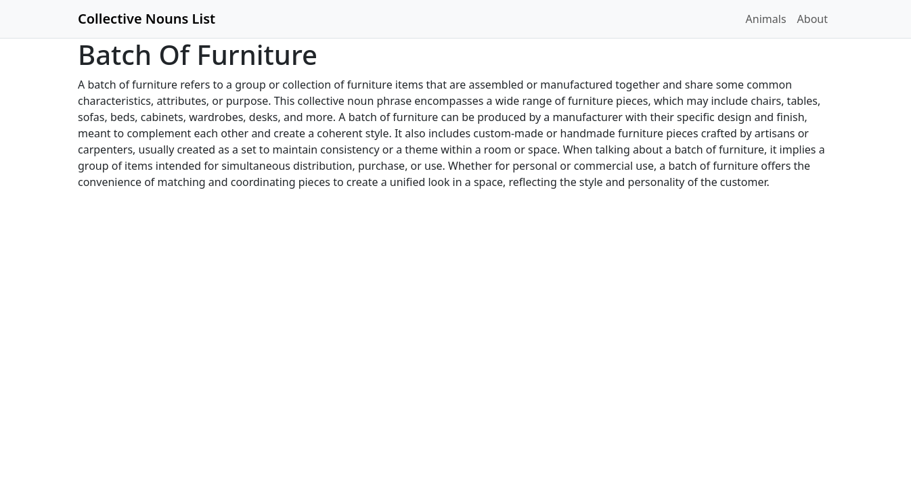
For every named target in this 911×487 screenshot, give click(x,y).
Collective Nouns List (146, 18)
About (812, 18)
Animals (766, 18)
